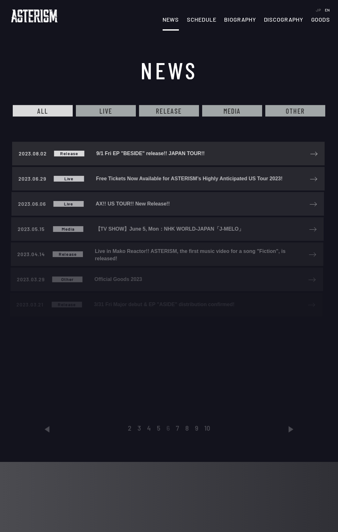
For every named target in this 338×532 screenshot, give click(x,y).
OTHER (295, 111)
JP (319, 10)
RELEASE (169, 111)
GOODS (320, 20)
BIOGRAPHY (240, 20)
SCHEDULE (201, 20)
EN (327, 10)
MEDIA (232, 111)
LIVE (106, 111)
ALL (42, 111)
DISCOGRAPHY (283, 20)
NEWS (171, 20)
